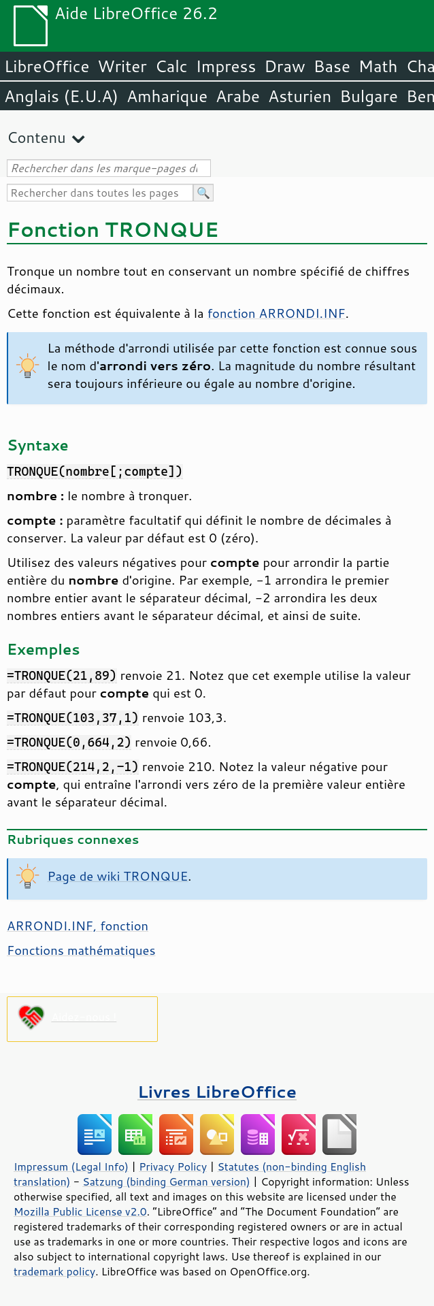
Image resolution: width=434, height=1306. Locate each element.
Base (332, 66)
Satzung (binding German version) (166, 1181)
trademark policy (54, 1271)
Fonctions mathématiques (81, 950)
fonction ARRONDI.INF (276, 313)
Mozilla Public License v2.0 (80, 1211)
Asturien (299, 96)
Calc (171, 66)
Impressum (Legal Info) (71, 1166)
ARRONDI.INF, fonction (77, 925)
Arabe (238, 96)
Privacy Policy (173, 1166)
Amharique (167, 96)
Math (378, 66)
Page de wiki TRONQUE (118, 876)
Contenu (36, 137)
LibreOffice (46, 66)
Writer (121, 66)
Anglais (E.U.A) (61, 96)
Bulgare (368, 96)
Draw (284, 66)
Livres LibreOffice (217, 1091)
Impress (226, 66)
